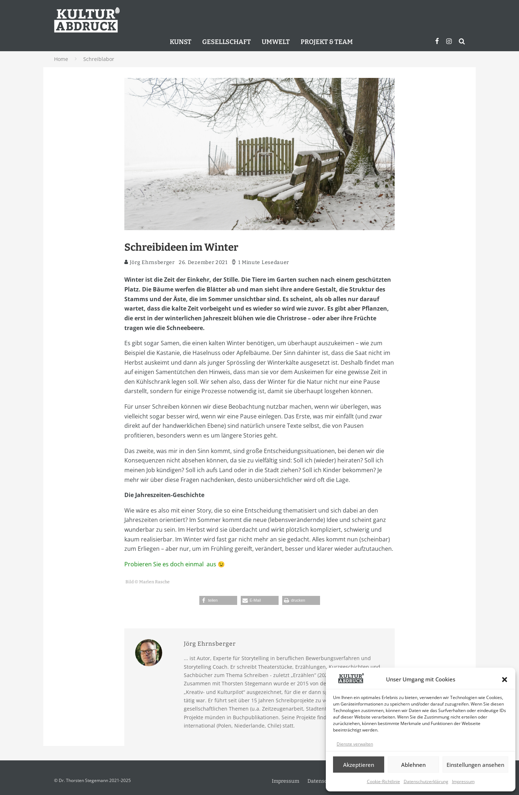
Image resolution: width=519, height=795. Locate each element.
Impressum (463, 781)
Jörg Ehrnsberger (149, 262)
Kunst (180, 42)
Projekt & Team (327, 42)
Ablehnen (413, 764)
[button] (504, 679)
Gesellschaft (226, 42)
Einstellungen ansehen (475, 764)
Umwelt (276, 42)
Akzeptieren (358, 764)
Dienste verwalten (355, 744)
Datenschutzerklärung (426, 781)
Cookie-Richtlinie (383, 781)
